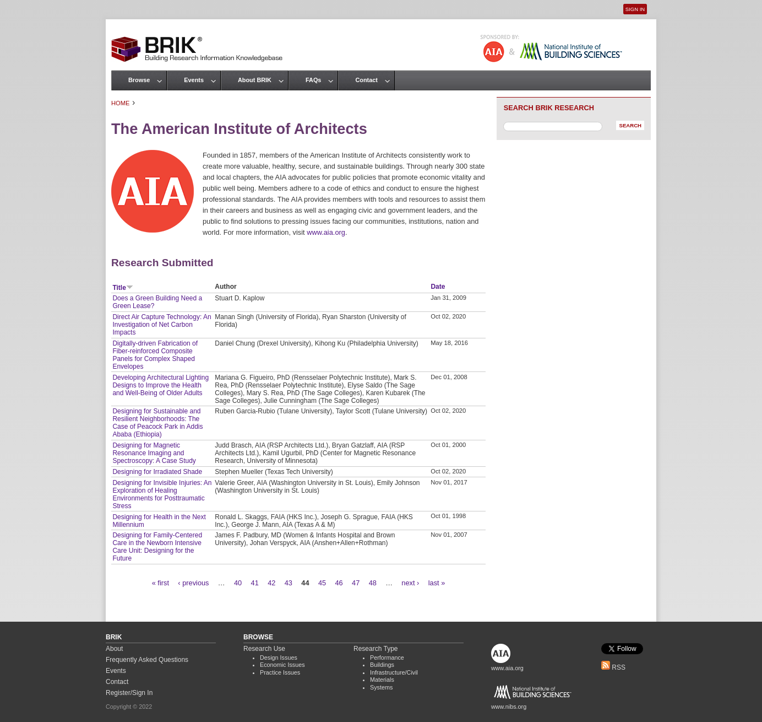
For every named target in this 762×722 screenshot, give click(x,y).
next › (410, 583)
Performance (387, 657)
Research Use (264, 649)
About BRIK (254, 80)
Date (438, 286)
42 (271, 583)
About (114, 649)
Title (122, 288)
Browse (139, 80)
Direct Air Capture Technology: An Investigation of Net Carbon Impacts (161, 324)
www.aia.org (326, 232)
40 (238, 583)
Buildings (382, 664)
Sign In (635, 9)
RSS (613, 667)
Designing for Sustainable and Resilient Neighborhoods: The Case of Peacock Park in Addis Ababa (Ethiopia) (157, 422)
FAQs (313, 80)
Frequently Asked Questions (147, 660)
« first (160, 583)
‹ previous (193, 583)
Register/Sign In (129, 693)
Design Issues (278, 657)
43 (288, 583)
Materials (382, 679)
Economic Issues (282, 664)
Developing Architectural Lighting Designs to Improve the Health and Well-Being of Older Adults (160, 385)
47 (356, 583)
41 (255, 583)
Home (120, 103)
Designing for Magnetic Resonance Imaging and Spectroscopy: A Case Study (153, 453)
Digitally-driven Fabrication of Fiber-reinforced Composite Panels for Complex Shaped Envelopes (155, 355)
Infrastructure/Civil (394, 672)
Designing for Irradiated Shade (157, 472)
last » (436, 583)
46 (338, 583)
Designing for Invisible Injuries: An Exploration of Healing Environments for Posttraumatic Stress (161, 494)
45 (322, 583)
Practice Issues (280, 672)
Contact (366, 80)
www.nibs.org (508, 706)
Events (194, 80)
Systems (381, 687)
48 (373, 583)
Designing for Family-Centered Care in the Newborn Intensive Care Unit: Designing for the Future (157, 546)
